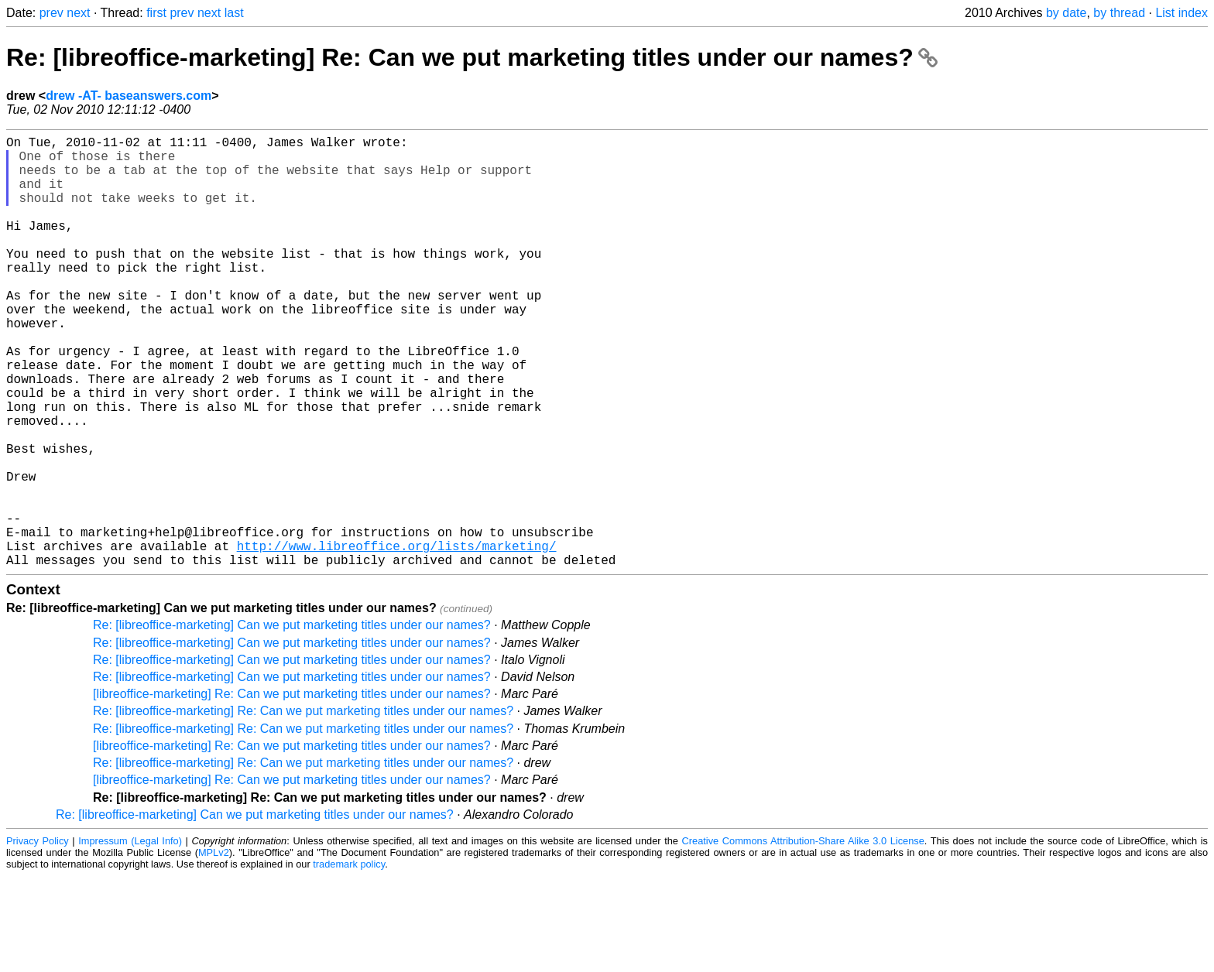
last (234, 12)
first (156, 12)
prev (51, 12)
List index (1181, 12)
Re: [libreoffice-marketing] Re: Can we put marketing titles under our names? (472, 57)
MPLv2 (213, 948)
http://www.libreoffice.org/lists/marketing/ (397, 638)
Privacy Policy (37, 937)
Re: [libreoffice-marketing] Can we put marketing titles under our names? (292, 720)
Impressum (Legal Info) (130, 937)
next (78, 12)
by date (1066, 12)
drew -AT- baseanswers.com (128, 95)
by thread (1119, 12)
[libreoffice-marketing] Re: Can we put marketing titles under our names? (292, 789)
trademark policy (349, 960)
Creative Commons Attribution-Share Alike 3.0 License (803, 937)
